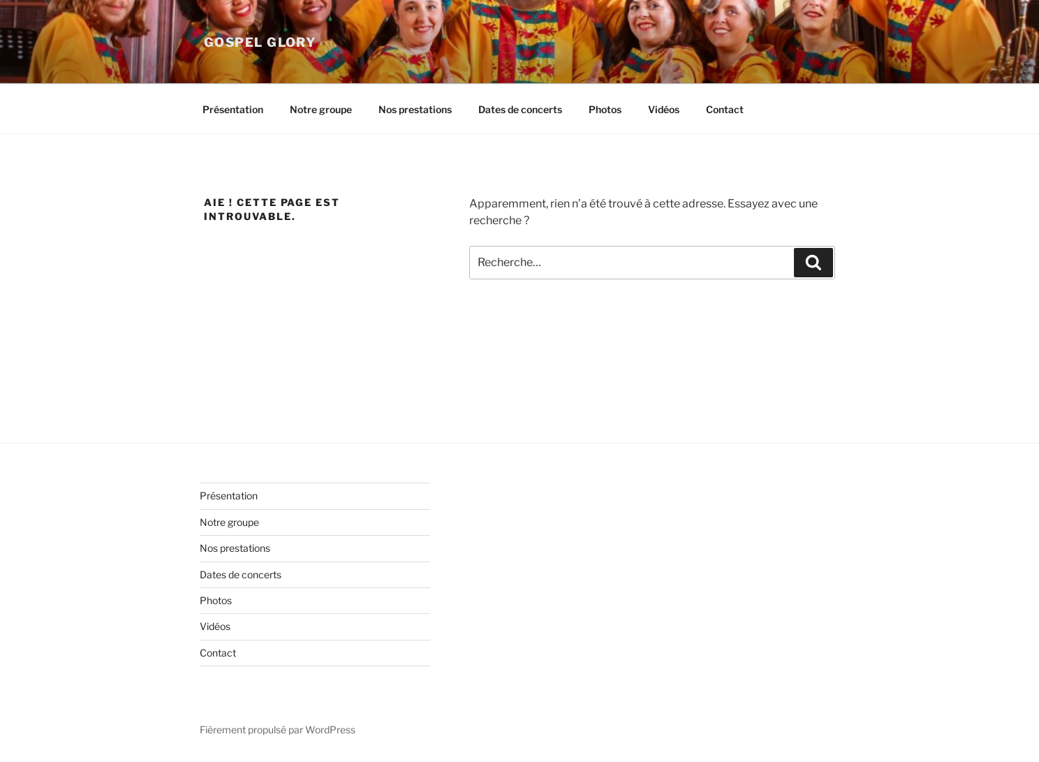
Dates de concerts (520, 109)
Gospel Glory (260, 42)
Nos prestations (415, 109)
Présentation (232, 109)
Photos (605, 109)
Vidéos (663, 109)
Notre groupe (321, 109)
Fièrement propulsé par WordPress (277, 729)
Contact (725, 109)
